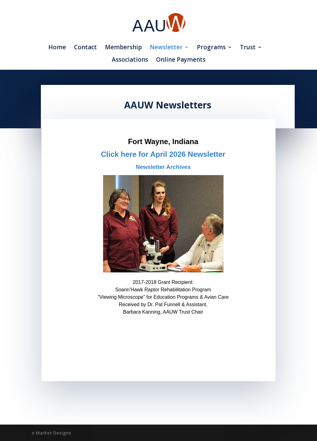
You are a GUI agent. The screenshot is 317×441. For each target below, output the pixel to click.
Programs (211, 48)
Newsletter (166, 48)
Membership (123, 48)
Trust (248, 48)
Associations (130, 60)
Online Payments (181, 60)
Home (57, 48)
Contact (85, 48)
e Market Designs (51, 433)
